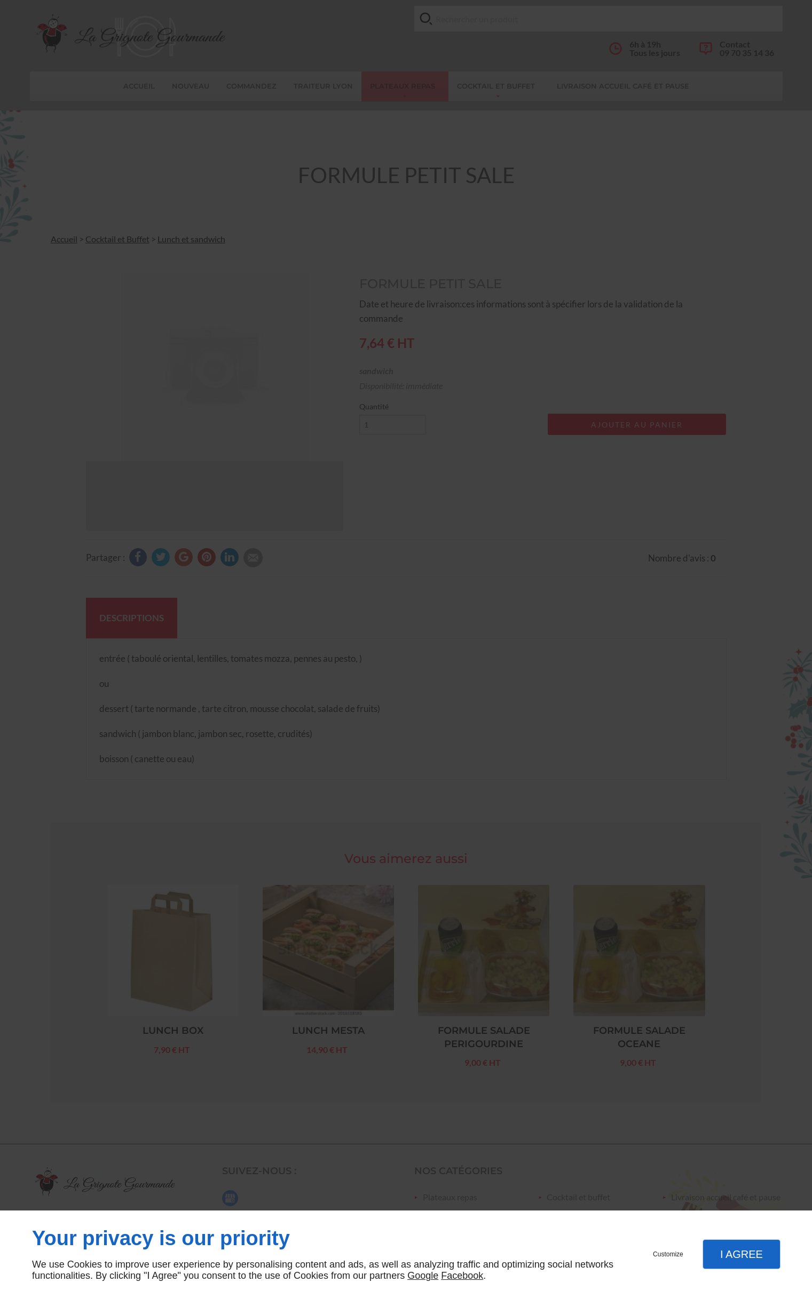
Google (422, 1275)
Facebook (462, 1275)
